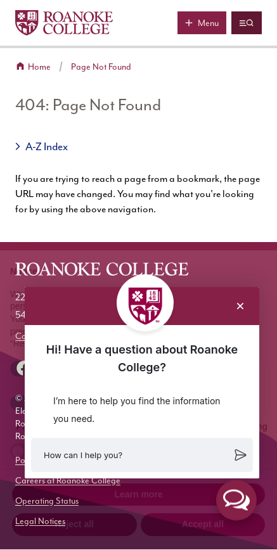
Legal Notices (40, 521)
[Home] (64, 22)
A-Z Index (46, 146)
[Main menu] (201, 22)
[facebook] (24, 368)
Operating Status (47, 501)
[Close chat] (240, 306)
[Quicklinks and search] (246, 22)
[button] (142, 455)
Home (39, 66)
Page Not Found (101, 66)
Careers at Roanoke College (67, 480)
